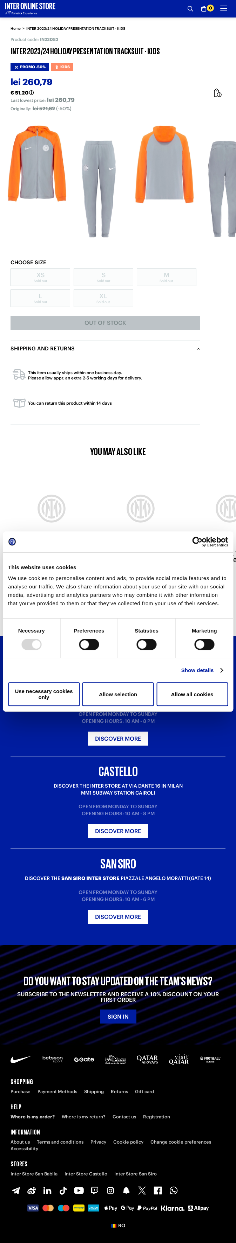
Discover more (118, 738)
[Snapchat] (126, 1190)
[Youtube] (79, 1190)
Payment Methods (57, 1092)
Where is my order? (33, 1117)
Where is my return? (84, 1117)
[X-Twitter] (142, 1190)
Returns (119, 1092)
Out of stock (105, 322)
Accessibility (24, 1149)
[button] (118, 1225)
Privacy (98, 1142)
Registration (156, 1117)
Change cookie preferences (180, 1142)
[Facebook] (158, 1190)
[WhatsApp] (173, 1190)
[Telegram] (16, 1190)
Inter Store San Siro (135, 1174)
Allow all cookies (192, 694)
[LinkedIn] (47, 1190)
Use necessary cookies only (44, 694)
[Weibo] (31, 1190)
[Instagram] (110, 1190)
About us (20, 1142)
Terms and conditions (60, 1142)
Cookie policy (128, 1142)
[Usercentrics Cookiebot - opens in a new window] (197, 542)
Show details (197, 670)
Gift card (144, 1092)
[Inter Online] (30, 9)
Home (16, 28)
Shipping (94, 1092)
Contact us (124, 1117)
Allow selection (118, 694)
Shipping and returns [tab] (43, 348)
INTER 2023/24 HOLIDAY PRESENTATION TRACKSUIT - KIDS (75, 28)
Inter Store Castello (86, 1174)
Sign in (118, 1016)
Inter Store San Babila (34, 1174)
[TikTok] (63, 1190)
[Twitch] (94, 1190)
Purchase (21, 1092)
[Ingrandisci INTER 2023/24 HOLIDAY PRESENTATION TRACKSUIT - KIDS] (63, 180)
